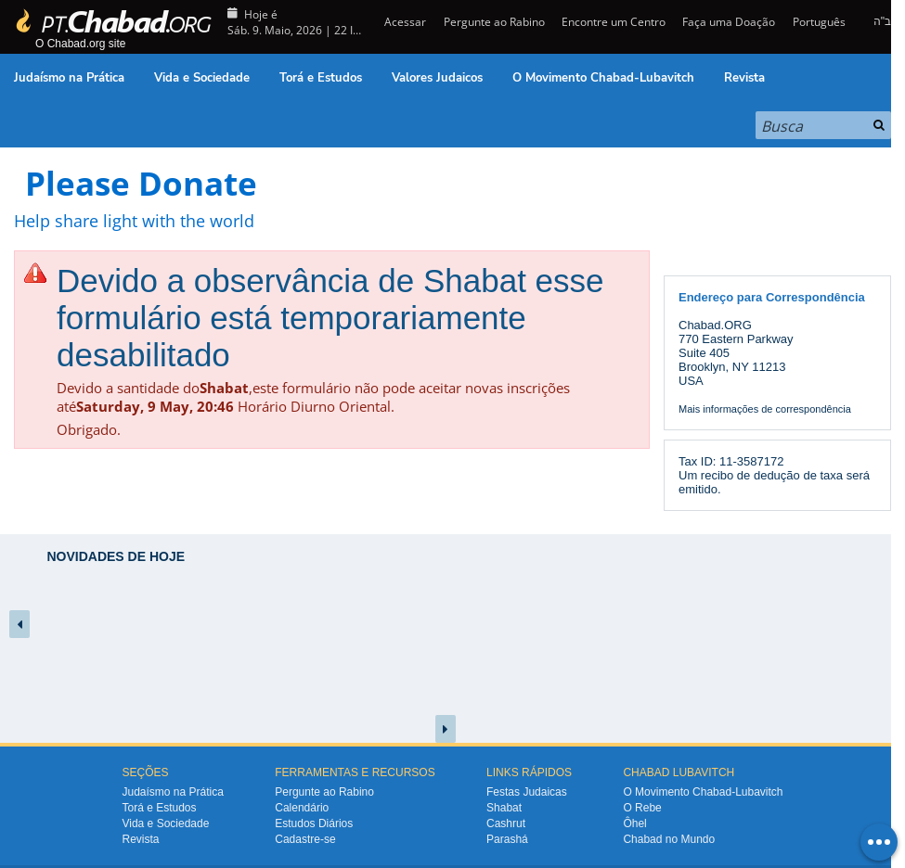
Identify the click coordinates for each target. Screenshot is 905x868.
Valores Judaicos (437, 78)
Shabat (504, 807)
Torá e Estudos (320, 78)
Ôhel (634, 823)
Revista (744, 78)
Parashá (507, 839)
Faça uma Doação (728, 22)
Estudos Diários (314, 823)
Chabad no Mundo (669, 839)
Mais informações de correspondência (765, 409)
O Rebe (642, 807)
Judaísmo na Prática (69, 78)
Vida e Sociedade (202, 78)
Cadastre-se (305, 839)
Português (819, 22)
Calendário (302, 807)
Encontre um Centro (614, 22)
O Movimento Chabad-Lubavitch (603, 78)
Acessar (403, 22)
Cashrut (505, 823)
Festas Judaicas (526, 791)
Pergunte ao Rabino (494, 22)
